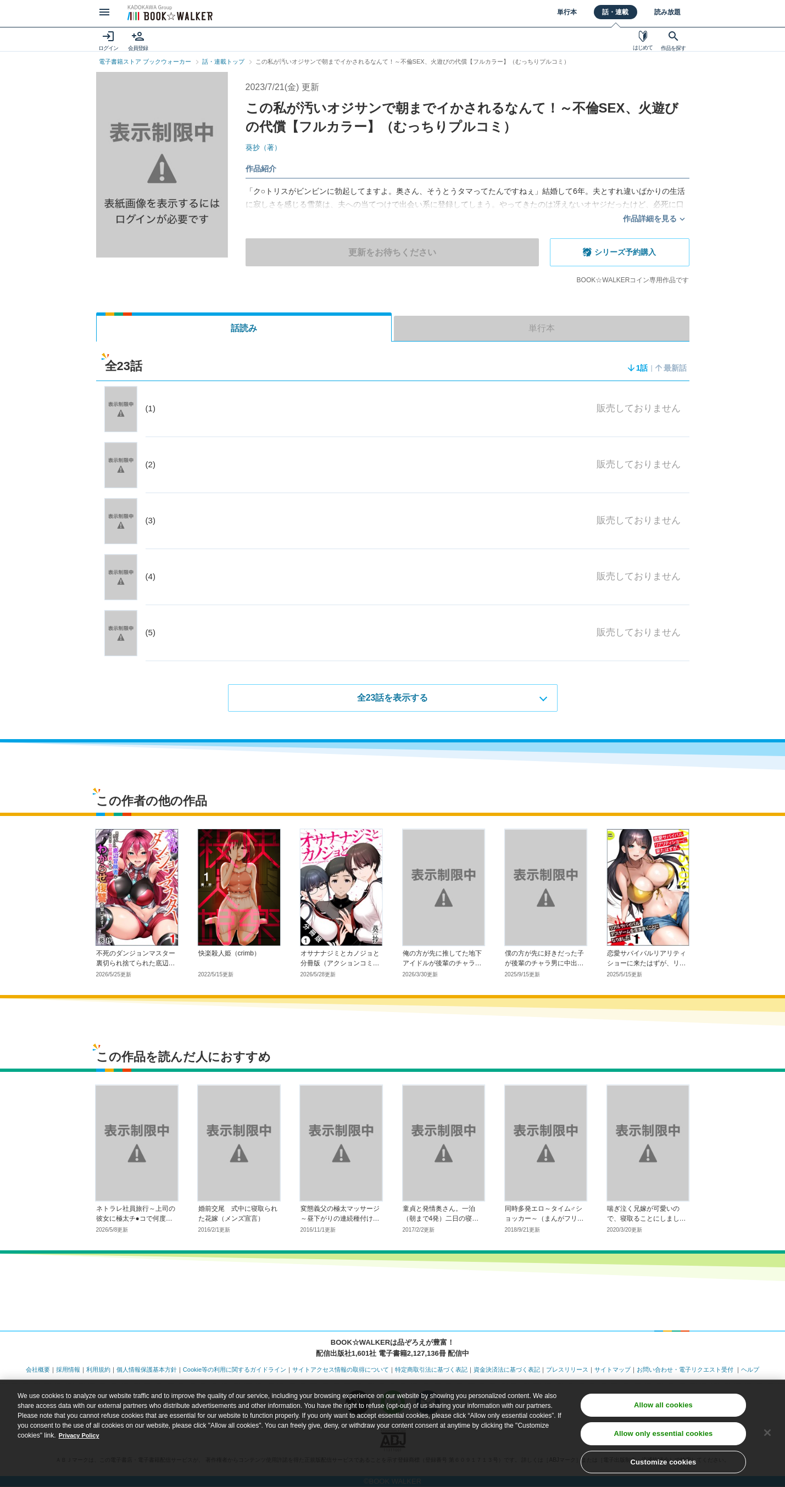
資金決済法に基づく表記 (507, 1370)
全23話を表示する (392, 698)
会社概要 (38, 1370)
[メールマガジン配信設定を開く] (428, 1403)
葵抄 (265, 147)
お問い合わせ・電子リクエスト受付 (685, 1370)
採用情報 (68, 1370)
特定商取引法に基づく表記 (431, 1370)
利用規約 (98, 1370)
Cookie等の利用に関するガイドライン (234, 1370)
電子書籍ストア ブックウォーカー (145, 61)
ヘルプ (750, 1370)
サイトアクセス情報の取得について (340, 1370)
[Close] (767, 1463)
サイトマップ (612, 1370)
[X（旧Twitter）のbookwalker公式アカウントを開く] (358, 1403)
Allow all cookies (663, 1435)
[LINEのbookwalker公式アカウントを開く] (393, 1403)
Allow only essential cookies (663, 1464)
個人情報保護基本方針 (146, 1370)
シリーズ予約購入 (623, 252)
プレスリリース (567, 1370)
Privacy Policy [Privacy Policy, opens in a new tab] (81, 1465)
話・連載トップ (223, 61)
